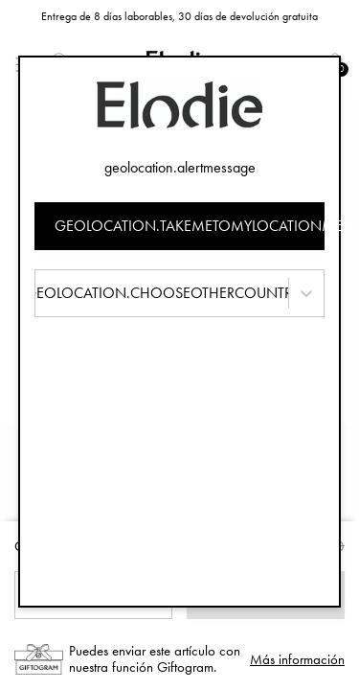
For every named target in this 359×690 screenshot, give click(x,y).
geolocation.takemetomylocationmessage (190, 226)
